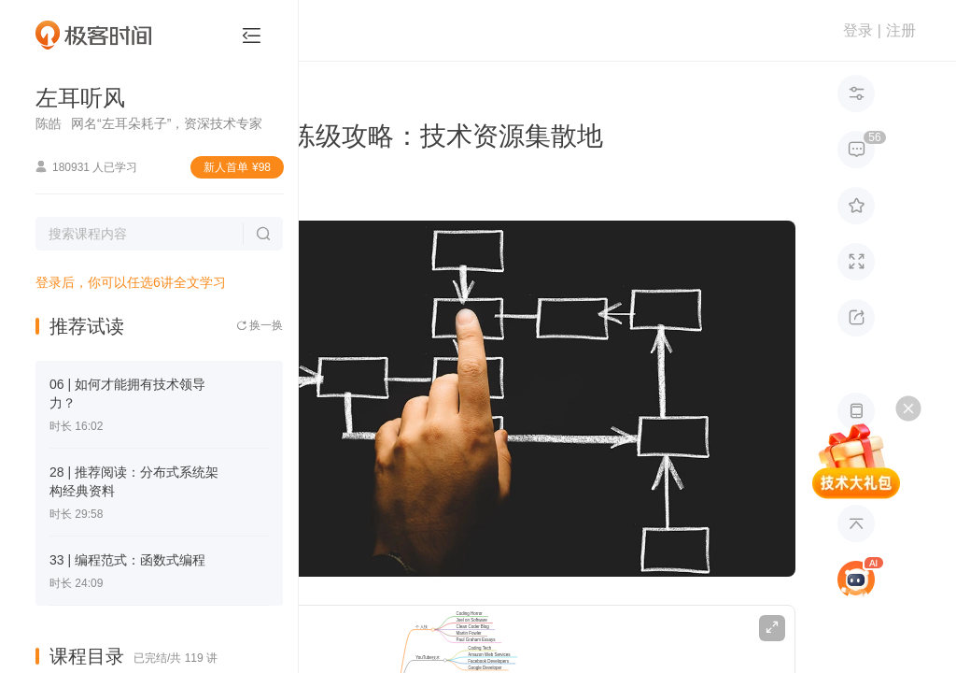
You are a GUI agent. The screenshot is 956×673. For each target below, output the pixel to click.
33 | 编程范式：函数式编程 (127, 559)
